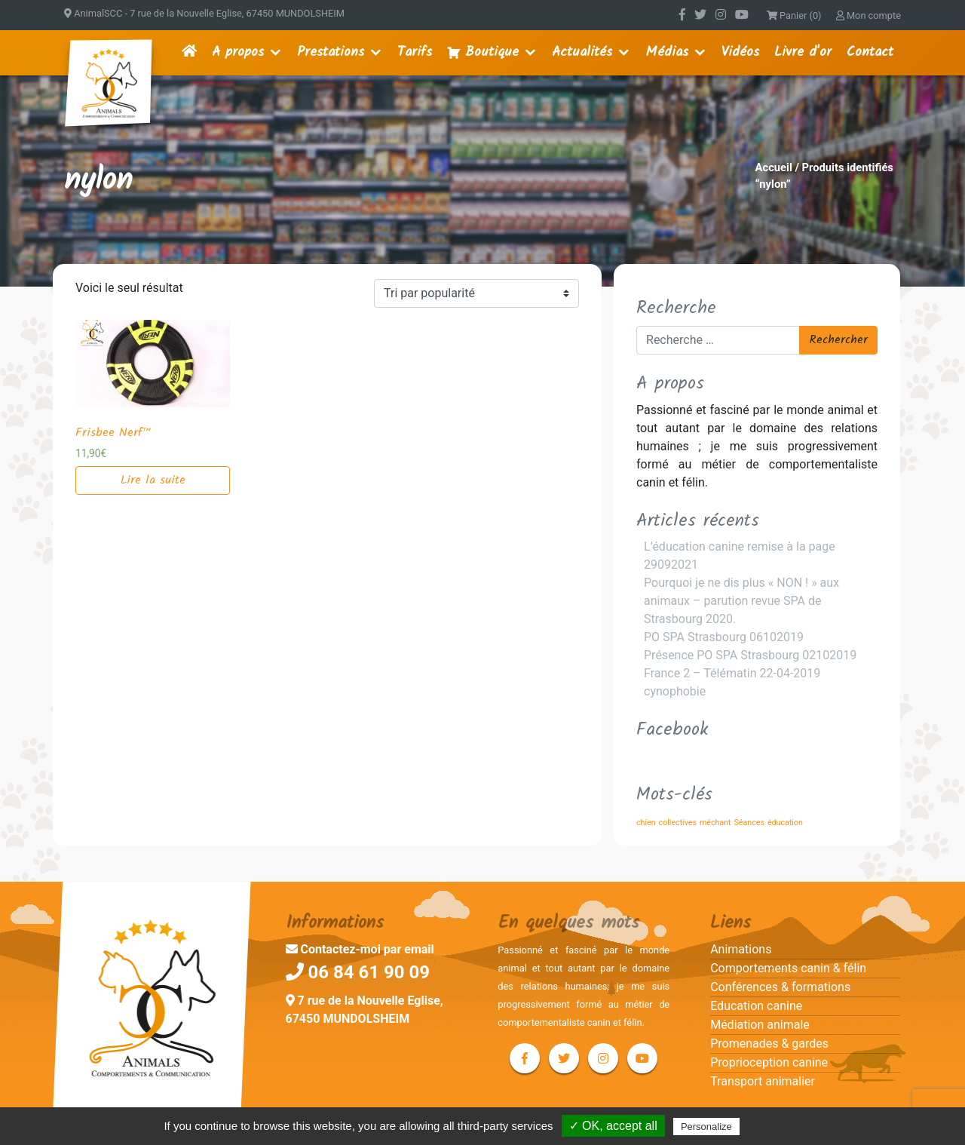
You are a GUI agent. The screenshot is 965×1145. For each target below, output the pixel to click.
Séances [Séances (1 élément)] (749, 822)
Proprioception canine (769, 1062)
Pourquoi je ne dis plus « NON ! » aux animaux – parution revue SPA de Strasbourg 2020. (741, 601)
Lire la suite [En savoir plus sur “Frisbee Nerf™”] (153, 480)
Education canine (756, 1006)
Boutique (492, 52)
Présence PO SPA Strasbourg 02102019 (750, 655)
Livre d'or (803, 52)
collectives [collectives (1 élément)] (678, 822)
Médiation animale (760, 1025)
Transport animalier (762, 1081)
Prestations (330, 52)
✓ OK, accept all (613, 1125)
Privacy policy (779, 1126)
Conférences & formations (780, 987)
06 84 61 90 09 (358, 972)
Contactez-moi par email (360, 949)
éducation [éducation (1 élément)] (785, 822)
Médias (666, 52)
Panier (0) (794, 15)
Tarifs (414, 52)
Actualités (582, 52)
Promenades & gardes (769, 1043)
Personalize (706, 1126)
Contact (870, 52)
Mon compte (868, 15)
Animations (740, 949)
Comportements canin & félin (788, 968)
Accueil (773, 167)
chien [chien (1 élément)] (646, 822)
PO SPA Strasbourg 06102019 (724, 637)
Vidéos (740, 52)
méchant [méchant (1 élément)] (715, 822)
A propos (238, 52)
